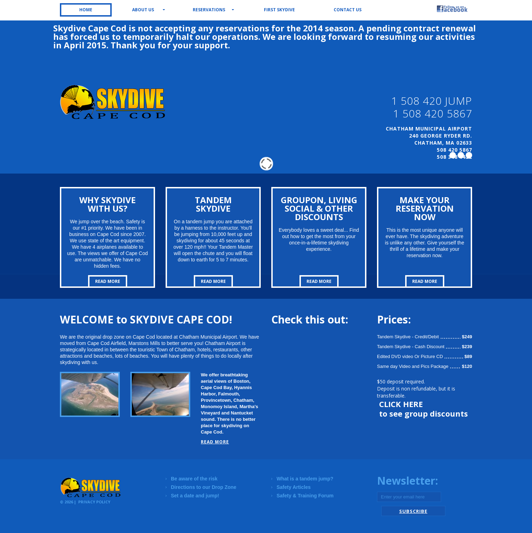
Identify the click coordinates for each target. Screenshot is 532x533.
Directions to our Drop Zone (203, 487)
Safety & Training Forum (305, 495)
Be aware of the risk (194, 478)
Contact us (347, 10)
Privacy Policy (94, 501)
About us (143, 10)
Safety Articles (294, 487)
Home (85, 10)
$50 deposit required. (401, 381)
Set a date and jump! (195, 495)
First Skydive (279, 10)
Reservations (209, 10)
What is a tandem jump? (305, 478)
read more (107, 281)
